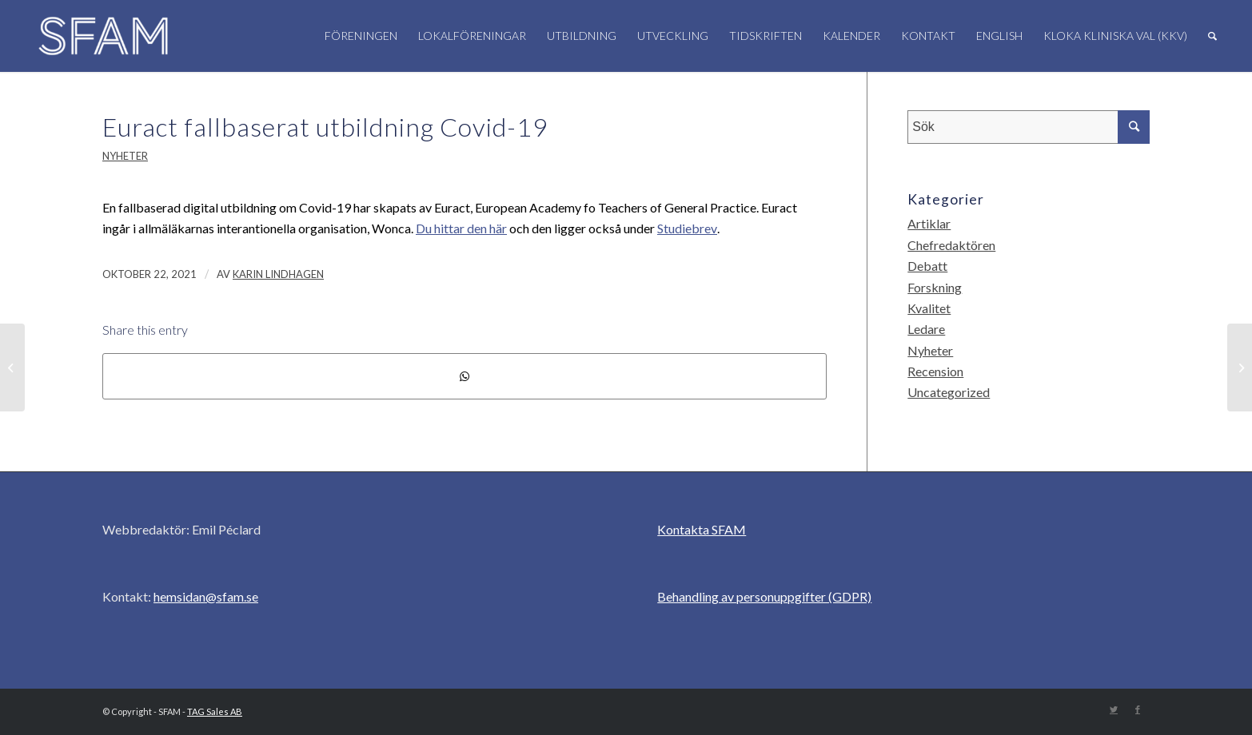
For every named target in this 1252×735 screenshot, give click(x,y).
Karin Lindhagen (278, 274)
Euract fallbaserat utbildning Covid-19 (325, 126)
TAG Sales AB (214, 711)
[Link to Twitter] (1114, 709)
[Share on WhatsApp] (464, 376)
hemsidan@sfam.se (206, 596)
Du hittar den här (461, 228)
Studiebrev (687, 228)
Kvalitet (929, 308)
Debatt (927, 265)
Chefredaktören (951, 244)
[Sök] (1212, 36)
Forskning (934, 287)
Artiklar (929, 223)
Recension (935, 371)
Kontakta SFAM (701, 529)
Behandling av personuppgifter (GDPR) (764, 596)
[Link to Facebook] (1138, 709)
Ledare (926, 328)
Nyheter (125, 155)
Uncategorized (948, 391)
